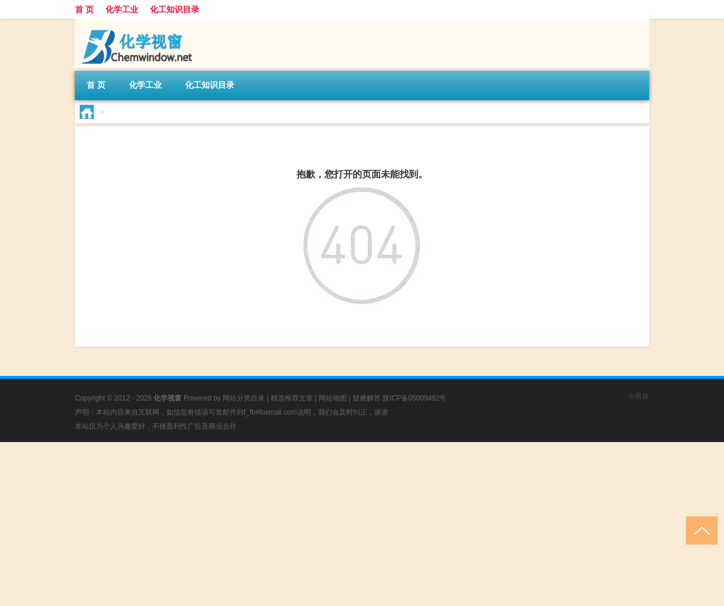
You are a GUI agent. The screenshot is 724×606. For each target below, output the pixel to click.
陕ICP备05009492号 (414, 398)
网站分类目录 (244, 398)
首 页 (84, 9)
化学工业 (121, 9)
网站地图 (333, 398)
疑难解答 (367, 398)
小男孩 (638, 396)
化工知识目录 (174, 9)
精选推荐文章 (292, 398)
